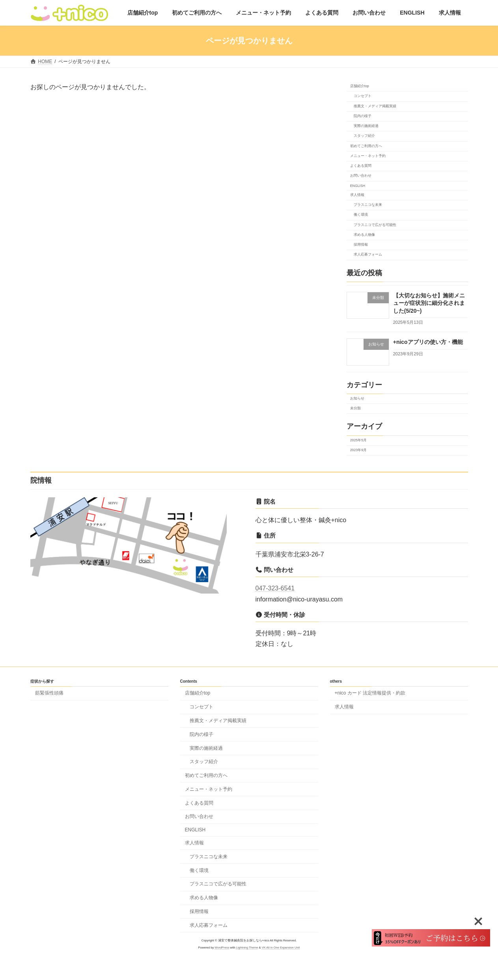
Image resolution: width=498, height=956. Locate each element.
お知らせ (357, 398)
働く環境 (360, 215)
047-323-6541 (275, 588)
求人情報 (357, 195)
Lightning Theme (247, 947)
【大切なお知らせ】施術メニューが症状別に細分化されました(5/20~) (428, 303)
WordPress (221, 947)
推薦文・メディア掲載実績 (374, 106)
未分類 (355, 409)
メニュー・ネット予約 (367, 156)
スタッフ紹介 (364, 136)
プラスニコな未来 (367, 205)
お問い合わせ (360, 176)
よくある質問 (360, 166)
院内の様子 (362, 116)
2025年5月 (358, 440)
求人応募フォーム (367, 255)
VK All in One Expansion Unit (281, 947)
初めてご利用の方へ (366, 146)
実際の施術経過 (365, 126)
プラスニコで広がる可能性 (374, 225)
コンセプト (362, 96)
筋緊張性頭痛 (49, 693)
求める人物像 (364, 235)
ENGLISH (357, 186)
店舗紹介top (359, 86)
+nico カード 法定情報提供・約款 (370, 693)
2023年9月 (358, 450)
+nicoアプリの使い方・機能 (428, 342)
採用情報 (360, 245)
